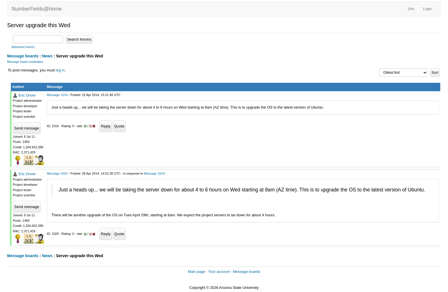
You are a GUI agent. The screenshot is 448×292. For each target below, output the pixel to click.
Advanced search (22, 47)
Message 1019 (57, 95)
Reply (105, 126)
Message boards (23, 56)
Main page (196, 271)
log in (60, 70)
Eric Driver (27, 95)
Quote (119, 126)
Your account (218, 271)
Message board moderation (25, 61)
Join (410, 9)
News (47, 56)
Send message (26, 128)
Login (427, 9)
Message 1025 (57, 173)
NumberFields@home (37, 9)
